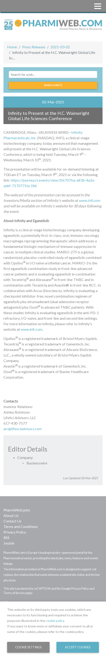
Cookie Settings (28, 647)
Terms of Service (14, 593)
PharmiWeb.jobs (16, 510)
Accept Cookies (78, 647)
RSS (6, 537)
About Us (11, 515)
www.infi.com (89, 200)
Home (12, 47)
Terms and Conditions (20, 526)
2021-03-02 (60, 47)
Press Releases (33, 47)
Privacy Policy (14, 532)
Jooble (8, 543)
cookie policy (55, 621)
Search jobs (53, 85)
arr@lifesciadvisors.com (22, 428)
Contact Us (12, 521)
